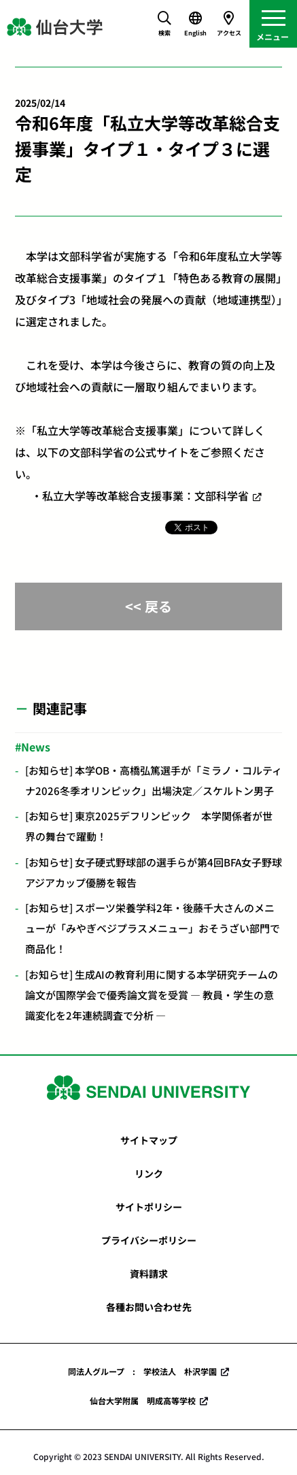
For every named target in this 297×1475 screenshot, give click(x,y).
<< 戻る (148, 606)
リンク (149, 1173)
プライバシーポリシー (148, 1240)
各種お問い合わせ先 (149, 1307)
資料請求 (149, 1273)
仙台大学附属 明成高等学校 (143, 1400)
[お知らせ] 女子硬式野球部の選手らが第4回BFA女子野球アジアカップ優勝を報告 (153, 872)
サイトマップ (148, 1140)
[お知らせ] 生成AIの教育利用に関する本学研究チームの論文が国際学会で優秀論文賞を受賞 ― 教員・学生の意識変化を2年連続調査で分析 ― (151, 994)
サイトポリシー (149, 1207)
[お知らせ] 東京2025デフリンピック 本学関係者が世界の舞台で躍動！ (149, 826)
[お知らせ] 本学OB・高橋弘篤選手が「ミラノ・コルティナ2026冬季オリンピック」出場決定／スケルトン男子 (153, 780)
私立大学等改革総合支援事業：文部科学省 (145, 495)
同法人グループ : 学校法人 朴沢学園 (142, 1371)
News (35, 747)
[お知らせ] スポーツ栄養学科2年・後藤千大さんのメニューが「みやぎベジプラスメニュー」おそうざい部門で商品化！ (152, 928)
